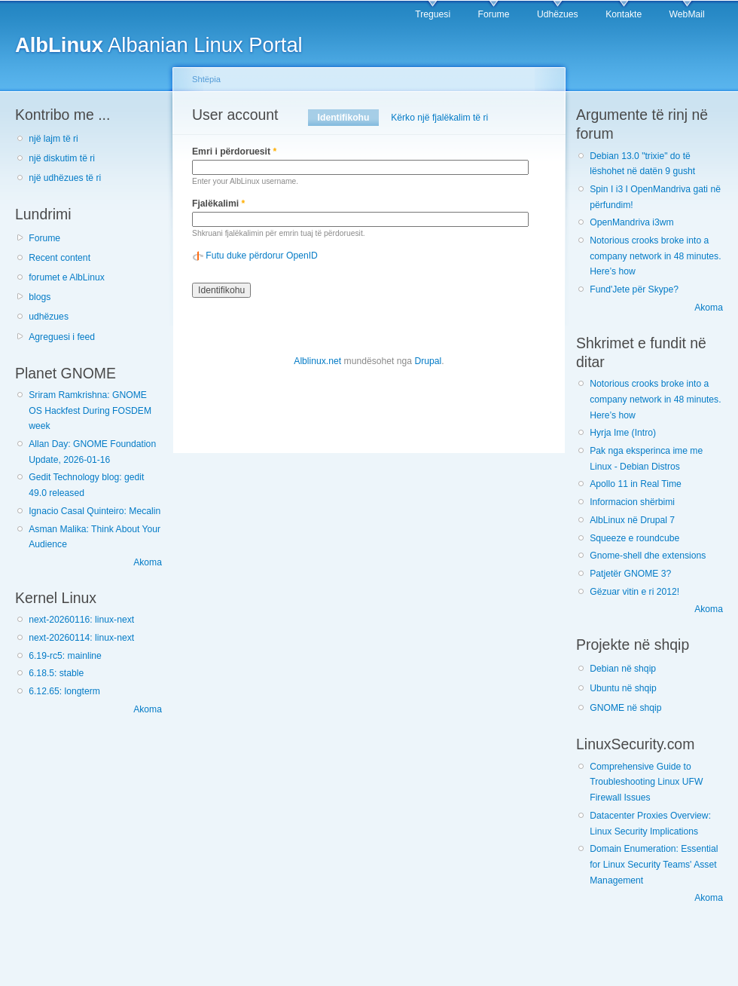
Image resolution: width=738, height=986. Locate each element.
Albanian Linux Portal (159, 45)
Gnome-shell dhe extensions (648, 555)
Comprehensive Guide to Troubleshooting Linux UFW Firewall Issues (646, 782)
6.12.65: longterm (64, 691)
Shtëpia (206, 79)
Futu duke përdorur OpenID (262, 255)
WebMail (687, 14)
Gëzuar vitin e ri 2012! (634, 591)
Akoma (147, 562)
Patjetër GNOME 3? (630, 573)
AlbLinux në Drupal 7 (632, 520)
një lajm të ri (53, 138)
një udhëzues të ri (65, 178)
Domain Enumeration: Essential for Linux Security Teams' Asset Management (654, 864)
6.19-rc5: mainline (65, 656)
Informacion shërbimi (632, 502)
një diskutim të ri (62, 158)
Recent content (59, 258)
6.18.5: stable (56, 673)
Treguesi (432, 14)
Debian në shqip (623, 668)
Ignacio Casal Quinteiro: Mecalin (94, 511)
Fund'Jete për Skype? (634, 289)
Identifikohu (348, 117)
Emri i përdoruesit (234, 151)
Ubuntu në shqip (623, 688)
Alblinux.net (317, 361)
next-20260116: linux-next (81, 619)
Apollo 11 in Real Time (636, 484)
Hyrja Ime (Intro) (623, 432)
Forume (494, 14)
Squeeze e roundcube (634, 538)
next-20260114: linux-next (81, 637)
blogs (39, 297)
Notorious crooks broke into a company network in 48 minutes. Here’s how (655, 256)
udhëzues (49, 316)
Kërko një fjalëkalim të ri (439, 117)
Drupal (427, 361)
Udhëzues (557, 14)
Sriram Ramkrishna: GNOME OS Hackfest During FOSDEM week (90, 410)
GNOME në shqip (625, 708)
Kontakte (623, 14)
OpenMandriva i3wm (631, 222)
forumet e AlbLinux (67, 277)
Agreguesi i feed (62, 337)
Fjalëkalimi (218, 203)
